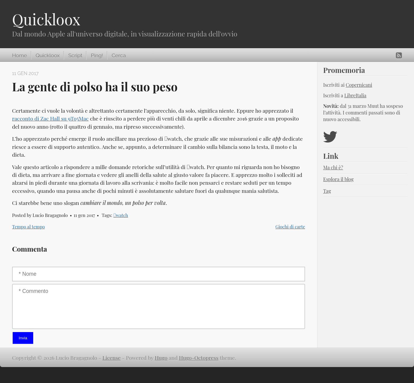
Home (19, 55)
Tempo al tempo (28, 227)
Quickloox (46, 19)
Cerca (119, 55)
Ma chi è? (333, 167)
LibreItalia (355, 95)
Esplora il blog (338, 179)
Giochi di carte (290, 227)
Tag (327, 191)
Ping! (97, 55)
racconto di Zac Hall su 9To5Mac (50, 118)
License (112, 357)
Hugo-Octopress (198, 357)
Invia (23, 338)
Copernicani (359, 85)
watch (120, 215)
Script (75, 55)
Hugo (161, 357)
